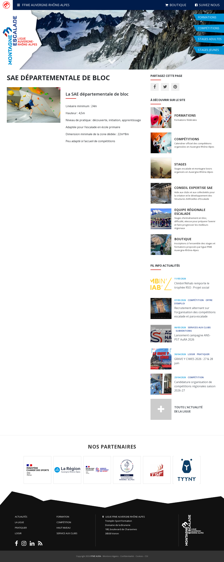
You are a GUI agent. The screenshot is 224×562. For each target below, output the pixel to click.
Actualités (21, 516)
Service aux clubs (67, 533)
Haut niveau (64, 527)
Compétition (64, 522)
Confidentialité (127, 556)
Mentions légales (110, 556)
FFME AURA (95, 556)
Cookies (139, 556)
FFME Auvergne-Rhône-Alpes (43, 5)
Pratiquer (21, 527)
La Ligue (19, 522)
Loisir (18, 533)
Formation (63, 516)
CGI (146, 556)
